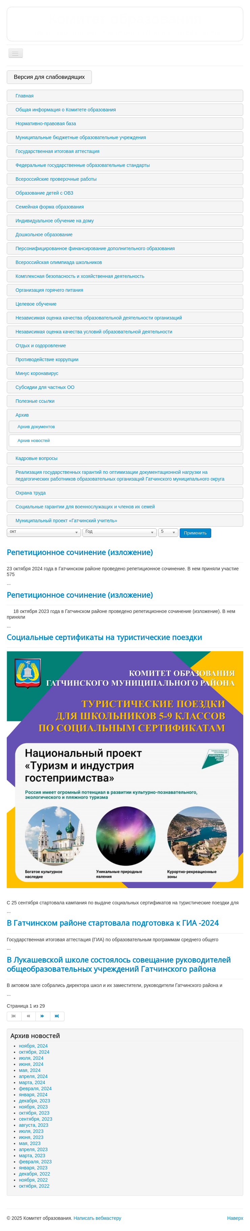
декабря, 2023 (34, 1100)
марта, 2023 (32, 1155)
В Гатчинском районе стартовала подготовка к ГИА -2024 (113, 923)
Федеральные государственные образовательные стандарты (83, 165)
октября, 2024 (34, 1052)
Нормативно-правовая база (46, 123)
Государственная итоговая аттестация (57, 151)
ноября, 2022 (33, 1180)
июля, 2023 (31, 1131)
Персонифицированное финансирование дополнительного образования (95, 248)
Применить (195, 532)
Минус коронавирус (37, 373)
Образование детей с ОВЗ (44, 193)
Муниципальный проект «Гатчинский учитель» (66, 520)
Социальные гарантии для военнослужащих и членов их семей (85, 506)
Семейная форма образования (50, 207)
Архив (22, 415)
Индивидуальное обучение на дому (55, 220)
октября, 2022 (34, 1186)
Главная (24, 95)
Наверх (235, 1218)
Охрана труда (31, 493)
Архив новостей (34, 440)
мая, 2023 (30, 1143)
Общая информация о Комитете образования (66, 109)
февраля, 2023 (35, 1161)
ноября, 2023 (33, 1106)
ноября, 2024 (33, 1046)
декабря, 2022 (34, 1174)
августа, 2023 (33, 1125)
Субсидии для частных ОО (45, 387)
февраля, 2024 (35, 1088)
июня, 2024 (31, 1064)
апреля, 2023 (33, 1149)
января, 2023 (33, 1167)
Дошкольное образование (44, 234)
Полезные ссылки (35, 401)
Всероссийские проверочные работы (56, 179)
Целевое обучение (36, 304)
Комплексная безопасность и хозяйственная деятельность (80, 276)
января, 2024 (33, 1094)
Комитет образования (125, 24)
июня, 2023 (31, 1137)
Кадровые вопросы (36, 458)
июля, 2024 (31, 1058)
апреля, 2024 (33, 1076)
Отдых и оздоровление (41, 345)
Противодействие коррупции (47, 359)
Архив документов (36, 426)
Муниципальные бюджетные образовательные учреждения (81, 137)
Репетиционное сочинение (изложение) (80, 552)
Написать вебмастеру (97, 1218)
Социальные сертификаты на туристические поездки (104, 637)
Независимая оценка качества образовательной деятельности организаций (99, 318)
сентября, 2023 (35, 1119)
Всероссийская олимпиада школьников (59, 262)
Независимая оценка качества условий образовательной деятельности (94, 331)
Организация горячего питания (49, 290)
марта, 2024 (32, 1082)
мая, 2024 (30, 1070)
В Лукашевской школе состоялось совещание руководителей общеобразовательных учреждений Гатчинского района (119, 963)
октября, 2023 (34, 1113)
